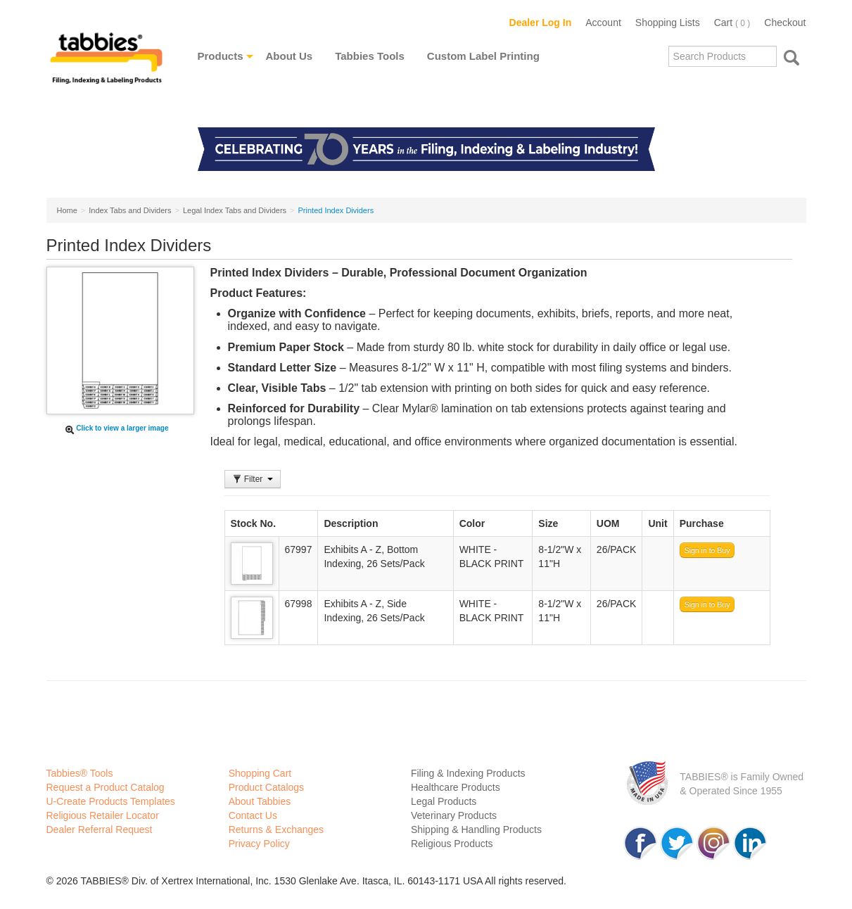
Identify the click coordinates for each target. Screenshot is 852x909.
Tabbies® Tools (79, 773)
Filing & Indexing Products (468, 773)
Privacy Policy (259, 843)
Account (603, 22)
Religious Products (452, 843)
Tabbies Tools (370, 56)
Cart (732, 22)
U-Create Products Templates (110, 801)
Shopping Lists (667, 22)
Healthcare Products (455, 787)
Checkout (785, 22)
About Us (289, 56)
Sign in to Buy (707, 550)
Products (220, 56)
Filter (252, 479)
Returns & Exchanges (276, 829)
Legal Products (443, 801)
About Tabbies (260, 801)
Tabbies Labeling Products (106, 68)
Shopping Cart (260, 773)
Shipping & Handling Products (476, 829)
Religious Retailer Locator (102, 815)
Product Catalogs (266, 787)
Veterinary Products (454, 815)
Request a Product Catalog (105, 787)
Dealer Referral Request (99, 829)
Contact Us (253, 815)
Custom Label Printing (483, 56)
